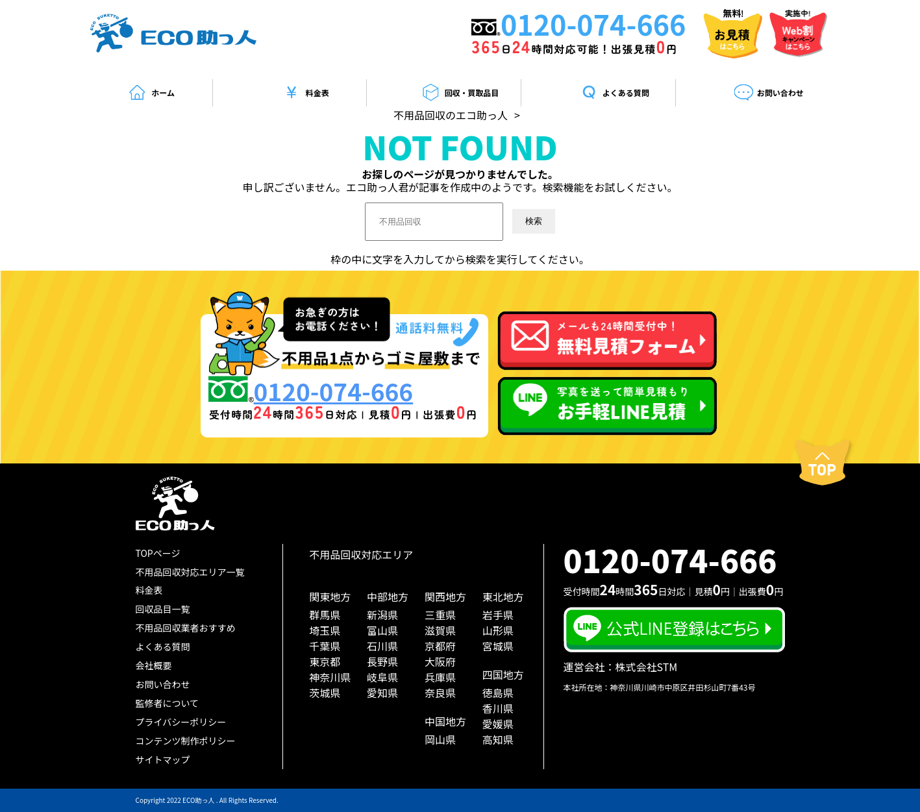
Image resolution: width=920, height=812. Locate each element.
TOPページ (158, 553)
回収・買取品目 (459, 92)
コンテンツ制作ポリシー (186, 740)
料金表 (305, 92)
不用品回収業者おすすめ (186, 627)
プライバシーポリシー (181, 721)
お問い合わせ (769, 92)
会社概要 (154, 665)
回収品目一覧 (163, 608)
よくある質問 (614, 92)
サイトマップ (163, 759)
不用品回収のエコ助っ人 (450, 115)
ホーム (151, 92)
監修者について (167, 702)
